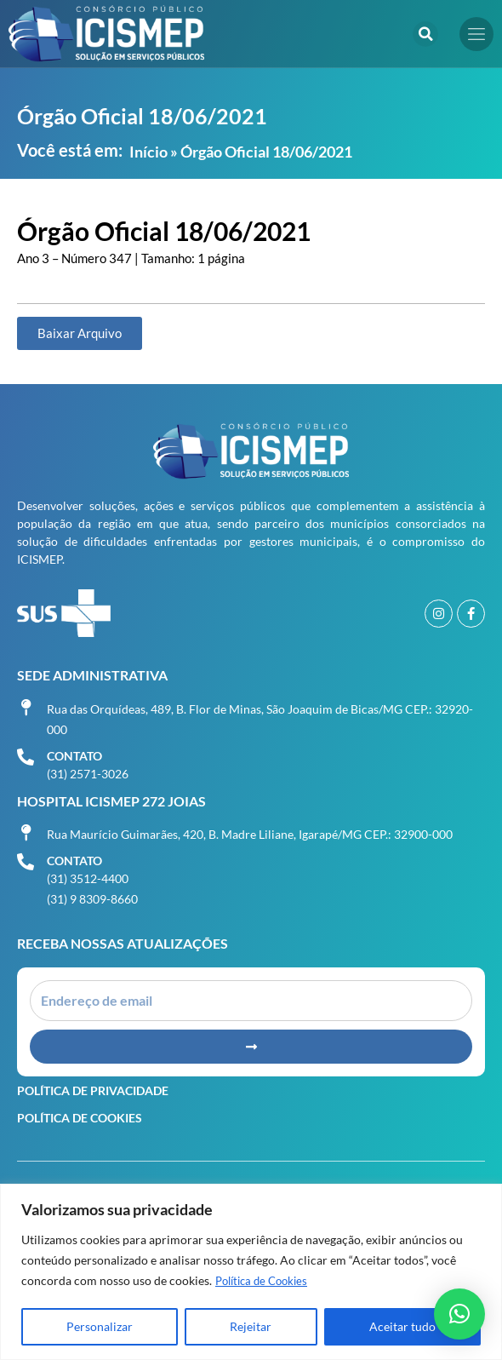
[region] (251, 1272)
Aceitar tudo (402, 1326)
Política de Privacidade (92, 1090)
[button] (425, 34)
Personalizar (99, 1326)
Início (148, 151)
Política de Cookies (266, 1280)
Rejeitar (250, 1326)
